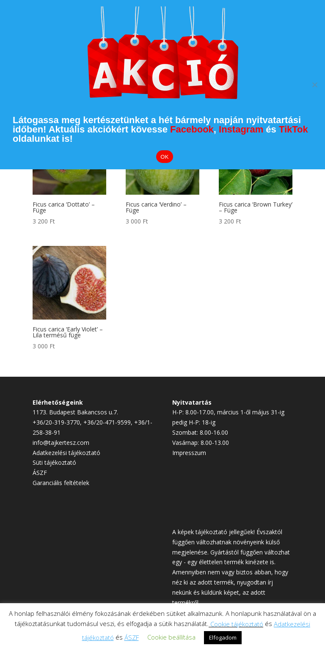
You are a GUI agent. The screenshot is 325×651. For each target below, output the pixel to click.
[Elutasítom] (314, 84)
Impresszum (189, 453)
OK (164, 157)
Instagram (241, 129)
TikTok (293, 129)
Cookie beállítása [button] (171, 637)
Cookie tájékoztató (236, 624)
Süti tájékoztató (54, 462)
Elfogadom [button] (223, 637)
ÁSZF (40, 473)
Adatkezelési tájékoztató (66, 453)
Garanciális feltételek (61, 483)
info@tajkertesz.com (61, 443)
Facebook (192, 129)
